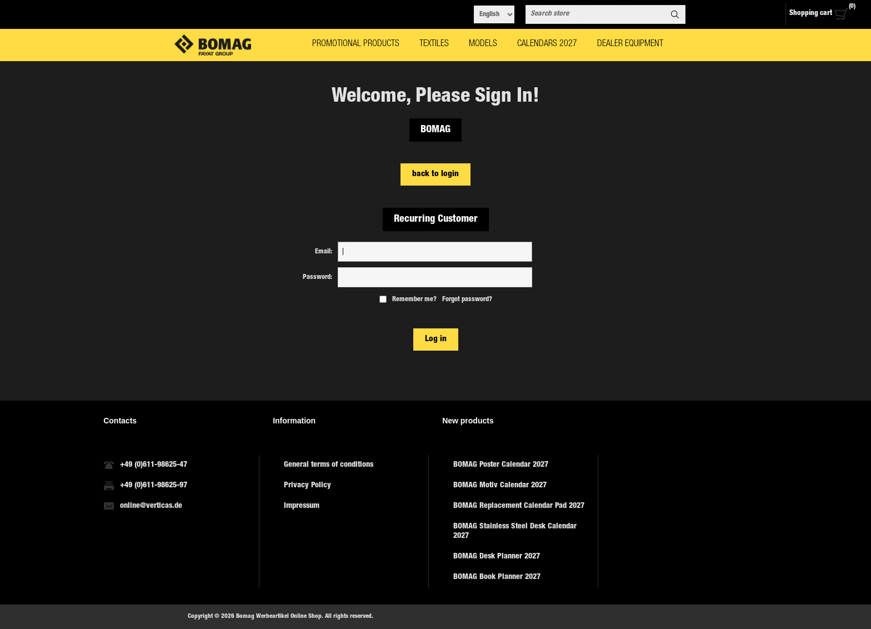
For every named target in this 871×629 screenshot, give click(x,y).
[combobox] (595, 14)
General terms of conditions (328, 465)
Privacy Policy (307, 486)
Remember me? (414, 299)
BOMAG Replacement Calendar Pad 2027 (518, 506)
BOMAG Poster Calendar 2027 (500, 465)
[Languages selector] (494, 14)
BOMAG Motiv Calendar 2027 (500, 486)
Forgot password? (467, 299)
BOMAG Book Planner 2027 (496, 577)
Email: (323, 251)
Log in (436, 339)
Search (675, 14)
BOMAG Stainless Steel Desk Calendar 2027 (515, 531)
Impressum (301, 506)
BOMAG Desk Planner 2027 (496, 557)
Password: (317, 277)
